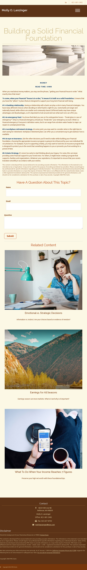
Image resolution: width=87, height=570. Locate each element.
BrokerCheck (44, 535)
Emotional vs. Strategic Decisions (43, 312)
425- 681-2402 (77, 2)
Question (8, 215)
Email (8, 201)
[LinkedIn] (66, 2)
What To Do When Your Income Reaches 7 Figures (43, 471)
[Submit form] (10, 236)
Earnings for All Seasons (43, 392)
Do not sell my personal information (48, 552)
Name (8, 187)
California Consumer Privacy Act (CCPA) (64, 550)
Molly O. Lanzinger (14, 10)
